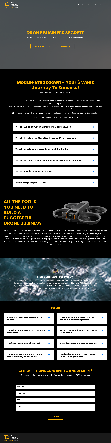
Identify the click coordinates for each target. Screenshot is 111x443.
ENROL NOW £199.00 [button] (42, 46)
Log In (104, 5)
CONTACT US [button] (66, 46)
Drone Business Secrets (85, 5)
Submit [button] (55, 416)
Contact (98, 5)
